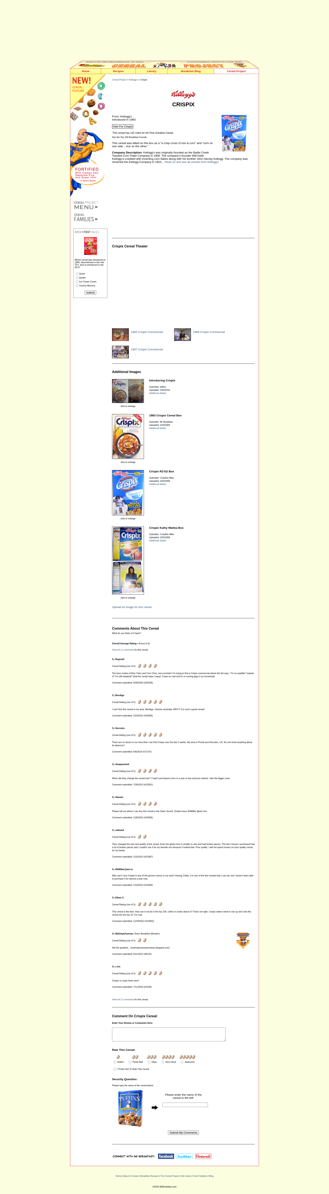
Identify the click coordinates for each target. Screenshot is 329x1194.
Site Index (186, 1178)
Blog (211, 1178)
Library (151, 71)
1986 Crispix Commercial (209, 332)
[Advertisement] (164, 31)
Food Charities (200, 1178)
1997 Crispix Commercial (147, 349)
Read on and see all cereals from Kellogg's (192, 162)
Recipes (118, 71)
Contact (135, 1178)
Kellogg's (133, 79)
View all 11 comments (123, 649)
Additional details (157, 393)
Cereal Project (236, 71)
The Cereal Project (169, 1178)
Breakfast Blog (191, 71)
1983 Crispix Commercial (147, 332)
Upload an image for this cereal (131, 607)
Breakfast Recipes (149, 1178)
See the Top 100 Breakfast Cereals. (129, 137)
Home (85, 71)
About (126, 1178)
